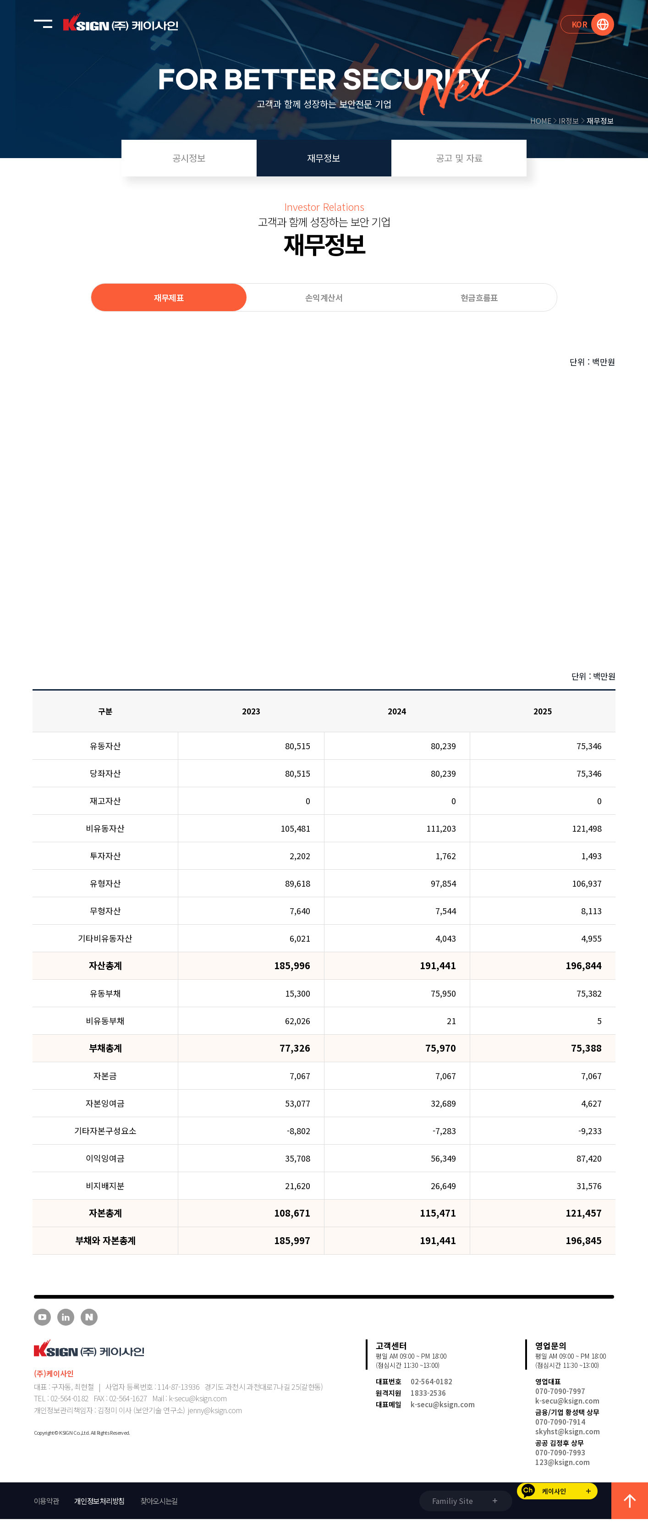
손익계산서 (324, 297)
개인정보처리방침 (99, 1506)
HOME (544, 120)
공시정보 (188, 158)
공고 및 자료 (459, 158)
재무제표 (169, 297)
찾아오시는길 (159, 1506)
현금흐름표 (479, 297)
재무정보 (600, 120)
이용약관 (46, 1506)
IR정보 (573, 120)
